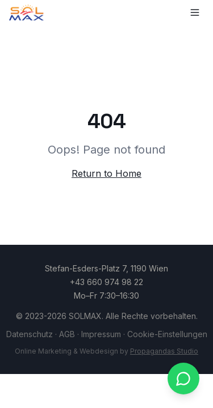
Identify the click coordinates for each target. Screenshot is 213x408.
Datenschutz (29, 334)
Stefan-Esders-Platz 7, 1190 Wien (106, 268)
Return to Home (106, 173)
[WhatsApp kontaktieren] (183, 378)
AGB (67, 334)
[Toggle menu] (195, 12)
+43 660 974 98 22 (106, 282)
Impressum (101, 334)
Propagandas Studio (164, 351)
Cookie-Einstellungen (167, 334)
